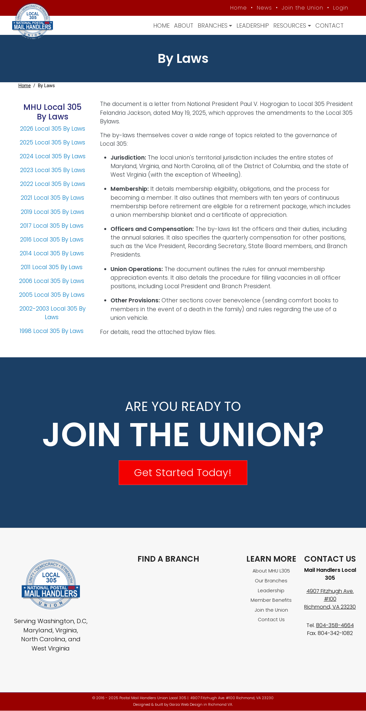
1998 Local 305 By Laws (52, 331)
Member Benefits (271, 600)
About (182, 25)
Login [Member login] (339, 8)
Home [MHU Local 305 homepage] (237, 8)
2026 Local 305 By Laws (52, 129)
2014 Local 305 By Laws (52, 253)
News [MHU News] (263, 8)
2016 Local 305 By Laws (52, 239)
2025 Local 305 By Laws (52, 143)
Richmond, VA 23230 (330, 607)
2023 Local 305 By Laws (52, 170)
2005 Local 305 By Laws (52, 295)
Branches (212, 25)
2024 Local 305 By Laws (52, 157)
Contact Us (271, 620)
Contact (328, 25)
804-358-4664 (335, 625)
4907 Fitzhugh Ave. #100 (330, 595)
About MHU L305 (271, 571)
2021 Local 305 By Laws (52, 198)
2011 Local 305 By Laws (52, 267)
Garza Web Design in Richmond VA (200, 704)
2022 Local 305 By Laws (52, 184)
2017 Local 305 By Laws (52, 226)
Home (160, 25)
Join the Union (301, 8)
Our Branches (271, 581)
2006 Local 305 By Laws (52, 281)
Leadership (251, 25)
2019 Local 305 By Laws (52, 212)
